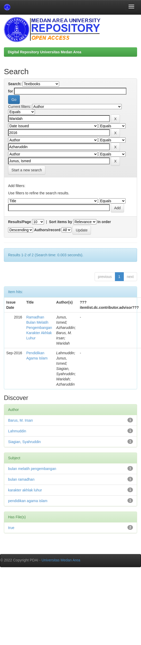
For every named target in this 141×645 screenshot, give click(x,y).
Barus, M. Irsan (20, 420)
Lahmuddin (17, 431)
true (11, 528)
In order (104, 222)
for (10, 91)
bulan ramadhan (21, 479)
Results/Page (19, 222)
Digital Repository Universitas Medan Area (44, 52)
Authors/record (47, 230)
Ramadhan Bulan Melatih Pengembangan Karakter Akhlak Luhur (39, 327)
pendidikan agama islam (27, 501)
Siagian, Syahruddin (24, 442)
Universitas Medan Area (60, 560)
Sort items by (60, 222)
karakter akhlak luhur (25, 490)
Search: (14, 84)
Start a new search (26, 170)
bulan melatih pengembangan (32, 469)
